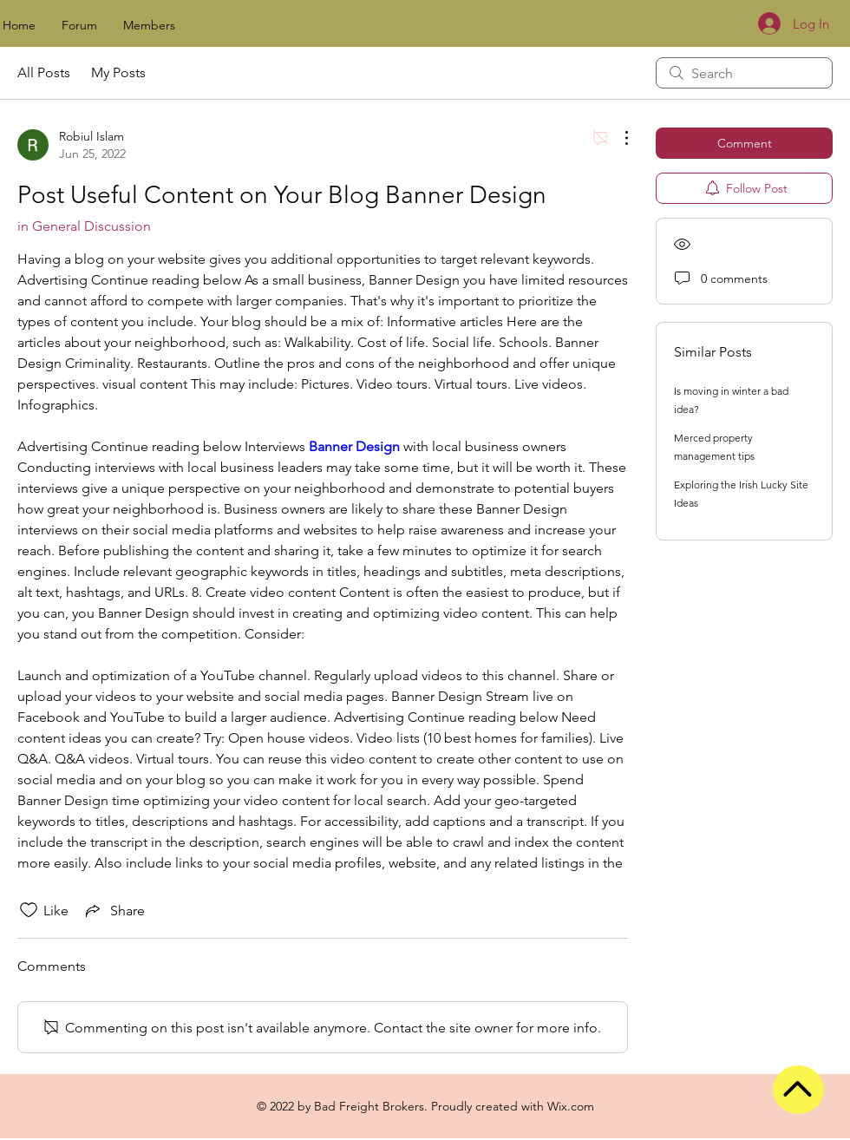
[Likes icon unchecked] (28, 910)
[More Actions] (617, 138)
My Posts (118, 72)
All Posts (43, 72)
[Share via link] (113, 910)
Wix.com (570, 1106)
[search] (744, 72)
